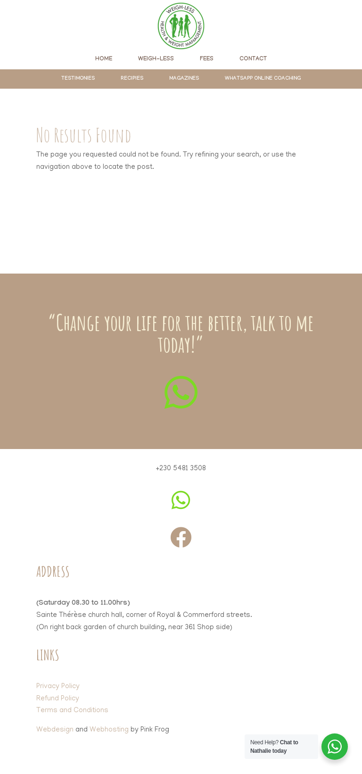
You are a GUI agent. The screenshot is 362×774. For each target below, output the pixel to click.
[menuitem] (103, 59)
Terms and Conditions (72, 711)
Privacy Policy (58, 687)
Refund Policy (57, 699)
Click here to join (181, 234)
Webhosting (109, 730)
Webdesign (55, 730)
